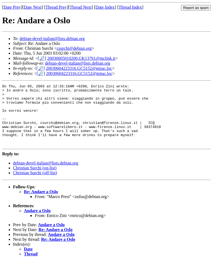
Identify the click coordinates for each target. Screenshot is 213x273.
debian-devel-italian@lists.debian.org (52, 38)
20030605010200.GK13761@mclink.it (81, 58)
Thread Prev (56, 7)
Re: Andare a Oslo (41, 204)
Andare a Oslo (37, 223)
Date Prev (12, 7)
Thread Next (80, 7)
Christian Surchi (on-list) (34, 180)
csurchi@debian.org (74, 48)
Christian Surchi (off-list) (35, 185)
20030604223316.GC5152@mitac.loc (79, 68)
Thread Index (130, 7)
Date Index (105, 7)
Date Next (33, 7)
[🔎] (42, 58)
